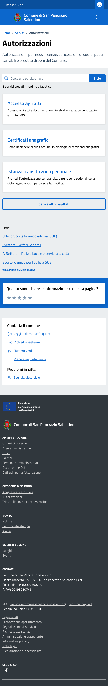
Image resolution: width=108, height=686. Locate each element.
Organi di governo (14, 443)
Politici (7, 457)
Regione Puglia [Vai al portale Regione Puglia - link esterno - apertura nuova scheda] (14, 5)
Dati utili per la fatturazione (21, 472)
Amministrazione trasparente (22, 636)
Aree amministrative (16, 448)
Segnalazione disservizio (19, 626)
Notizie (7, 521)
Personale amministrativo (20, 462)
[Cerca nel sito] (97, 17)
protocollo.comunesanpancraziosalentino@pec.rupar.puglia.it (50, 604)
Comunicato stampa (16, 526)
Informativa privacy (15, 641)
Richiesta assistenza (16, 631)
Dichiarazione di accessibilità (22, 650)
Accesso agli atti (24, 103)
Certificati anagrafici (28, 139)
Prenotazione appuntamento (22, 621)
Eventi (6, 555)
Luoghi (7, 550)
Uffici (6, 453)
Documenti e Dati (14, 467)
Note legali (9, 646)
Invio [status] (97, 78)
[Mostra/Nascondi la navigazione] (4, 17)
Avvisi (6, 530)
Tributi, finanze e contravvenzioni (25, 501)
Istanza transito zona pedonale (39, 171)
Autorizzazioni (12, 496)
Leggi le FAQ (10, 617)
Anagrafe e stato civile (17, 492)
